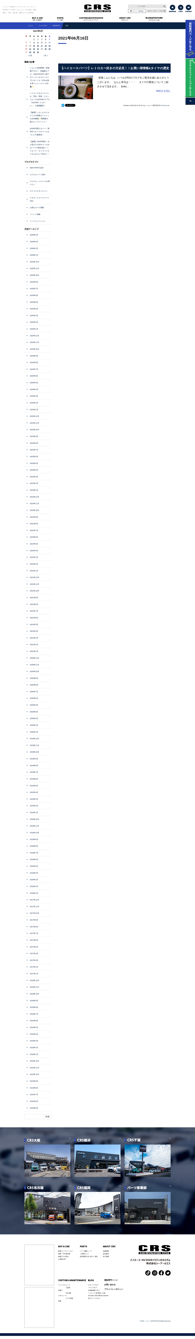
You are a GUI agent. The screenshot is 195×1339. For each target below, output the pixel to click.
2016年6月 (34, 1021)
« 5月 (30, 56)
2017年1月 (34, 974)
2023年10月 (34, 430)
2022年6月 (34, 537)
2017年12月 (34, 900)
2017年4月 (34, 953)
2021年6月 (56, 25)
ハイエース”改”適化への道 (96, 1293)
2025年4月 (34, 309)
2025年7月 (34, 289)
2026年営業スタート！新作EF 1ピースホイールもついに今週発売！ (39, 131)
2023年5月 (34, 463)
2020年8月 (34, 685)
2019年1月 (34, 812)
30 (38, 52)
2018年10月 (34, 833)
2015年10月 (34, 1074)
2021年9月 (34, 598)
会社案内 (106, 1254)
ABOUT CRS (109, 1246)
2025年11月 (34, 268)
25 (45, 49)
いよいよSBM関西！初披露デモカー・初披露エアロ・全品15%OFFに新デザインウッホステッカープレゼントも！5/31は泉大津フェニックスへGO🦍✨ (39, 77)
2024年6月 (34, 376)
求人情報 (106, 1256)
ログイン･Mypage (138, 11)
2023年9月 (34, 436)
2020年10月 (34, 671)
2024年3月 (34, 396)
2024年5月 (34, 383)
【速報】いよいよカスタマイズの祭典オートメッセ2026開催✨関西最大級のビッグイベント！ (39, 117)
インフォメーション (38, 221)
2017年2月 (34, 967)
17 (42, 46)
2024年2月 (34, 403)
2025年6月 (34, 295)
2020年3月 (34, 718)
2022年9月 (34, 517)
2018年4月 (34, 873)
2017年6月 (34, 940)
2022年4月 (34, 551)
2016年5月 (34, 1027)
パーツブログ (92, 1287)
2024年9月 (34, 356)
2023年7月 (34, 450)
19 (49, 46)
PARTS (83, 1246)
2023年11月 (34, 423)
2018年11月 (34, 826)
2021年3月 (34, 638)
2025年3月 (34, 316)
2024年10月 (34, 349)
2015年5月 (34, 1108)
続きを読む (163, 91)
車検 (59, 1301)
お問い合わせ (110, 1284)
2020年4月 (34, 712)
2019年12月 (34, 739)
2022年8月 (34, 524)
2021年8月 (34, 604)
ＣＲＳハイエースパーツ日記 (39, 199)
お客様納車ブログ (94, 1290)
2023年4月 (34, 470)
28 (30, 52)
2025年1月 (34, 329)
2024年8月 (34, 362)
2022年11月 (34, 503)
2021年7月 (34, 611)
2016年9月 (34, 1001)
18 (45, 46)
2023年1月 (34, 490)
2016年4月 (34, 1034)
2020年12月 (34, 658)
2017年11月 (34, 907)
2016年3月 (34, 1041)
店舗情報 (106, 1251)
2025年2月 (34, 322)
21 (30, 49)
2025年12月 (34, 262)
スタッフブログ (93, 1285)
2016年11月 (34, 987)
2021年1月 (34, 651)
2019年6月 (34, 779)
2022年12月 (34, 497)
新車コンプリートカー (65, 1251)
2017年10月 (34, 913)
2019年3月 (34, 799)
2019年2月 (34, 806)
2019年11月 (34, 745)
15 (34, 46)
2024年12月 (34, 336)
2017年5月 (34, 947)
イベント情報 (35, 214)
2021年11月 (34, 584)
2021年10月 (34, 591)
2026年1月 (34, 255)
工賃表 (68, 1287)
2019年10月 (34, 752)
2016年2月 (34, 1048)
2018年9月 (34, 839)
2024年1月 (34, 410)
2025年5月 (34, 302)
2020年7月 (34, 692)
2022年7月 (34, 530)
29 (34, 52)
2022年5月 (34, 544)
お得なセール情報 (37, 208)
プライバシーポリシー (113, 1289)
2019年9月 (34, 759)
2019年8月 (34, 766)
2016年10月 (34, 994)
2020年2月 (34, 725)
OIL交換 (68, 1293)
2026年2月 (34, 248)
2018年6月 (34, 859)
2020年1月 (34, 732)
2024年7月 (34, 369)
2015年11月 (34, 1068)
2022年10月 (34, 510)
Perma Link (165, 105)
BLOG (91, 1280)
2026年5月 (34, 235)
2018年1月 (34, 893)
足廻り (60, 1290)
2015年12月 (34, 1061)
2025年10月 (34, 275)
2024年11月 (34, 342)
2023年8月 (34, 443)
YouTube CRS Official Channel (98, 1295)
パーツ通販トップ (86, 1251)
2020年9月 (34, 678)
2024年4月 (34, 389)
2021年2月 (34, 645)
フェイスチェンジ (64, 1285)
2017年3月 (34, 960)
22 (34, 49)
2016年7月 (34, 1014)
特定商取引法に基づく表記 (89, 1256)
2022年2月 (34, 564)
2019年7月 (34, 772)
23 (38, 49)
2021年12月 (34, 577)
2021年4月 (34, 631)
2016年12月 (34, 980)
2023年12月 (34, 416)
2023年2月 (34, 483)
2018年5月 (34, 866)
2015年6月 (34, 1101)
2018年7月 (34, 853)
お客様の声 (62, 1259)
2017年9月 (34, 920)
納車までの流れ (63, 1256)
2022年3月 (34, 557)
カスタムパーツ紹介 (38, 174)
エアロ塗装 (69, 1298)
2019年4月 (34, 792)
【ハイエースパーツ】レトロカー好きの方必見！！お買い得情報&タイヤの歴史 (114, 68)
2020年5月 (34, 705)
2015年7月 (34, 1095)
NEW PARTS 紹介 (37, 168)
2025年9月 (34, 282)
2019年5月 (34, 786)
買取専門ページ (111, 1280)
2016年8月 (34, 1007)
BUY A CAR (64, 1246)
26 (49, 49)
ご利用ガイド (84, 1254)
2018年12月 (34, 819)
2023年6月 (34, 457)
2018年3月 (34, 880)
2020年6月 (34, 698)
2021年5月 (34, 624)
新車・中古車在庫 (64, 1254)
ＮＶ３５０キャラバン (38, 191)
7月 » (46, 56)
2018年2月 (34, 886)
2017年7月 (34, 933)
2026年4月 (34, 242)
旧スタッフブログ (94, 1298)
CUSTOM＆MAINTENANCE (72, 1280)
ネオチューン (62, 1295)
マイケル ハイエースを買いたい (40, 182)
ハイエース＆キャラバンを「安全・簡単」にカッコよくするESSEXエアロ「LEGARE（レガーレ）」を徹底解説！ (40, 99)
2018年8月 (34, 846)
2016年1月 (34, 1054)
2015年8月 (34, 1088)
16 (38, 46)
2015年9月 (34, 1081)
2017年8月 (34, 927)
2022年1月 (34, 571)
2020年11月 (34, 665)
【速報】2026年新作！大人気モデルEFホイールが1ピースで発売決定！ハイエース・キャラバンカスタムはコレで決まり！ (40, 147)
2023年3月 (34, 477)
